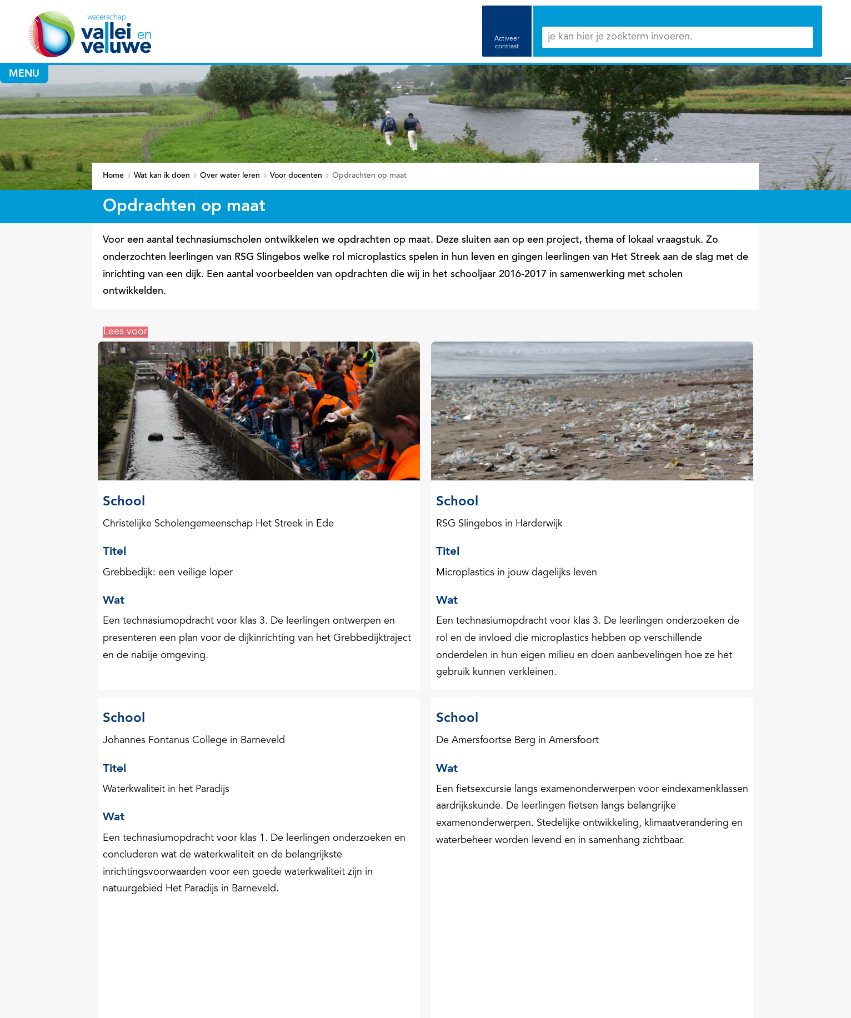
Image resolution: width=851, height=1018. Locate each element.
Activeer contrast (506, 43)
